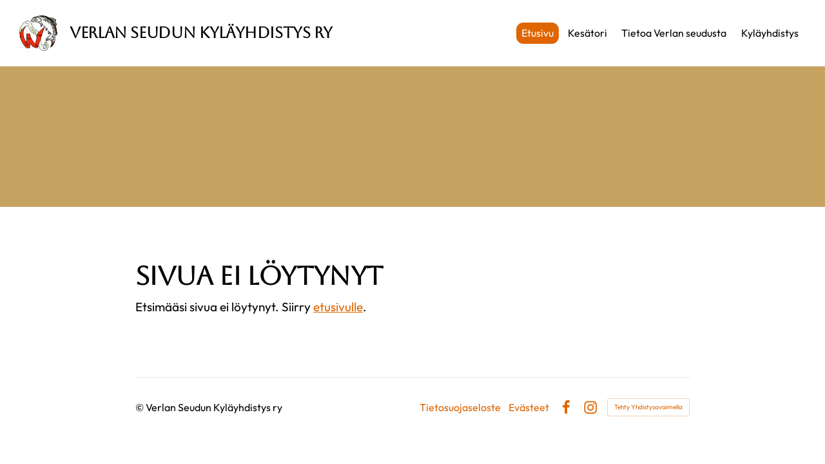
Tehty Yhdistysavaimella (648, 407)
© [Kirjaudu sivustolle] (140, 407)
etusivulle (338, 306)
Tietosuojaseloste (460, 407)
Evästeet (529, 407)
